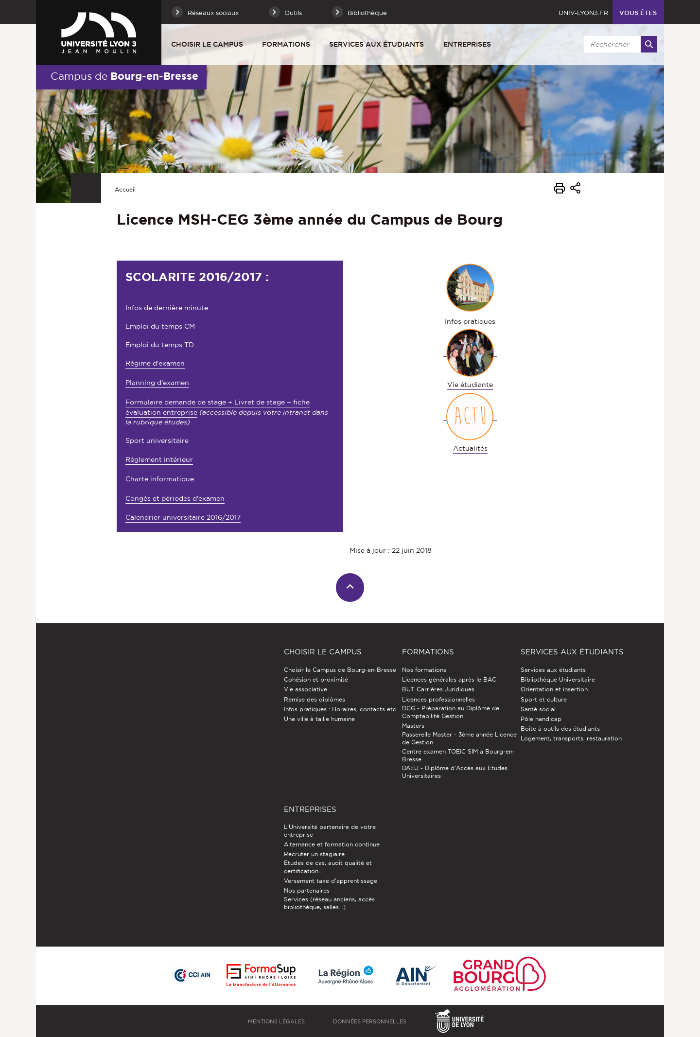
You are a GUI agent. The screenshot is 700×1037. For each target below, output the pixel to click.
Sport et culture (544, 699)
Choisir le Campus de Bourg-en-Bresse (340, 670)
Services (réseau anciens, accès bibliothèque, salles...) (329, 903)
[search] (619, 44)
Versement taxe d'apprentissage (330, 881)
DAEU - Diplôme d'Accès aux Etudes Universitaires (455, 772)
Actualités (470, 448)
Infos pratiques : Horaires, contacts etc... (342, 709)
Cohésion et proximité (316, 679)
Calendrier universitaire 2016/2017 (183, 517)
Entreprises (467, 44)
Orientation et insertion (554, 689)
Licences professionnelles (438, 699)
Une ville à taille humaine (319, 719)
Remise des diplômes (314, 699)
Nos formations (424, 670)
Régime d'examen (155, 363)
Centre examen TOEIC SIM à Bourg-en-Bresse (458, 755)
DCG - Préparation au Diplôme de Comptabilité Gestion (450, 712)
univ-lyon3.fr (583, 12)
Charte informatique (159, 479)
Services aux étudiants (376, 44)
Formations (286, 44)
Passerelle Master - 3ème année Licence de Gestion (459, 738)
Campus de (124, 76)
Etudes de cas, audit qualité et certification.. (328, 867)
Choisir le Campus (207, 44)
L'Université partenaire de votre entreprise (330, 831)
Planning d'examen (157, 383)
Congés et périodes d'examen (175, 498)
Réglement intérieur (159, 459)
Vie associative (305, 689)
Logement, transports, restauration (571, 738)
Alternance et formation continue (332, 844)
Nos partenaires (307, 890)
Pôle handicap (541, 719)
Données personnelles (369, 1021)
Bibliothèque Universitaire (558, 679)
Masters (413, 725)
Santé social (538, 709)
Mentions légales (276, 1021)
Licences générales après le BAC (449, 679)
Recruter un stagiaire (314, 854)
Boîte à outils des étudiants (560, 728)
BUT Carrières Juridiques (438, 689)
